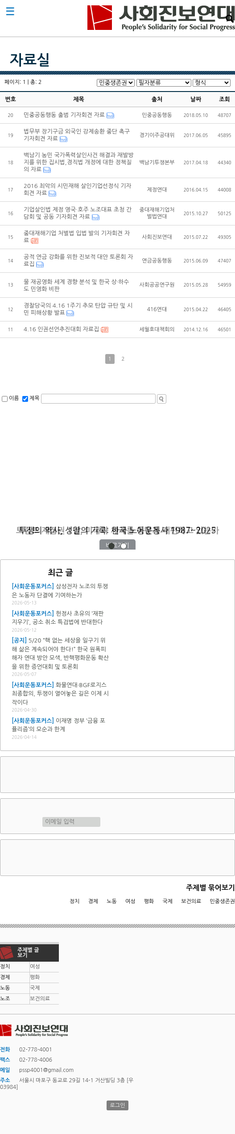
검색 (229, 18)
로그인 (117, 1105)
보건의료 (191, 901)
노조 (5, 998)
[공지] (19, 640)
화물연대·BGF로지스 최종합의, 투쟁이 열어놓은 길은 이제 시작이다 (60, 693)
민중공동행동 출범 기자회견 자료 (64, 115)
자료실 (30, 60)
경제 (93, 901)
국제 (168, 901)
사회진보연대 (161, 18)
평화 (149, 901)
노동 (112, 901)
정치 (75, 901)
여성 (130, 901)
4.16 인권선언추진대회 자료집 (61, 329)
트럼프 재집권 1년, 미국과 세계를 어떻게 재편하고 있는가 (117, 530)
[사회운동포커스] (33, 586)
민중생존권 (222, 901)
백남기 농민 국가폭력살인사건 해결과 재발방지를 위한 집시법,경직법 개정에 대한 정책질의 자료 (79, 162)
